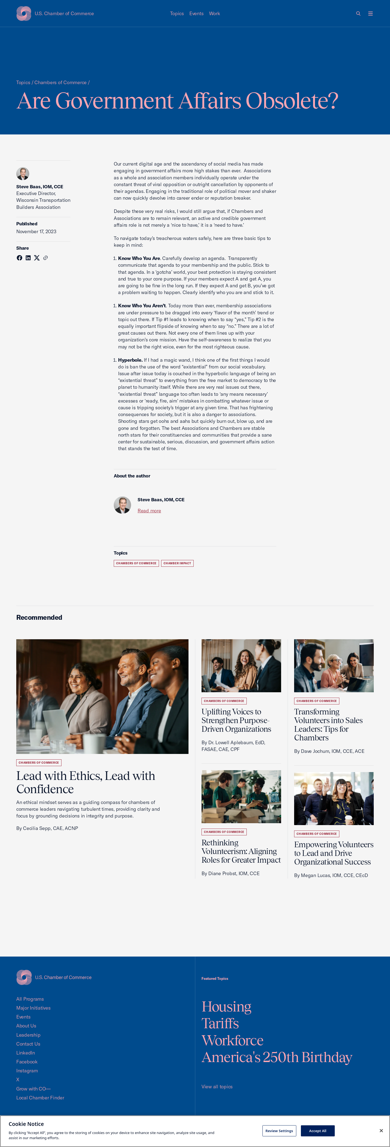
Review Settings (279, 1130)
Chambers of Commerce (60, 82)
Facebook (27, 1062)
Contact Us (28, 1044)
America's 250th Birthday (277, 1057)
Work (214, 13)
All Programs (30, 999)
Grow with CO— (33, 1089)
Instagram (27, 1070)
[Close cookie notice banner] (381, 1130)
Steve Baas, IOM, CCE (39, 186)
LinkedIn (25, 1053)
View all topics (217, 1086)
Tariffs (220, 1023)
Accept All (318, 1130)
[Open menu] (370, 13)
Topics (177, 13)
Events (196, 13)
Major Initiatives (33, 1008)
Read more (149, 510)
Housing (226, 1006)
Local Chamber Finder (40, 1098)
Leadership (28, 1035)
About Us (26, 1026)
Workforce (232, 1040)
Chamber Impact (177, 563)
